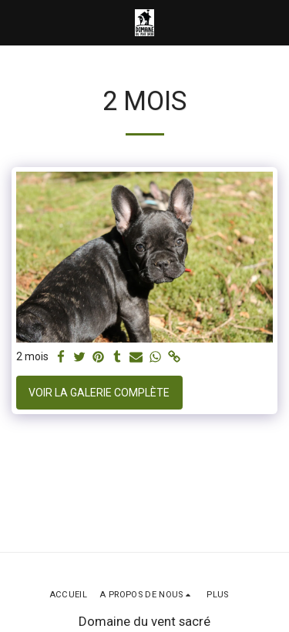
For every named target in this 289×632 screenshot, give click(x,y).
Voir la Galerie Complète (99, 392)
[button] (17, 22)
